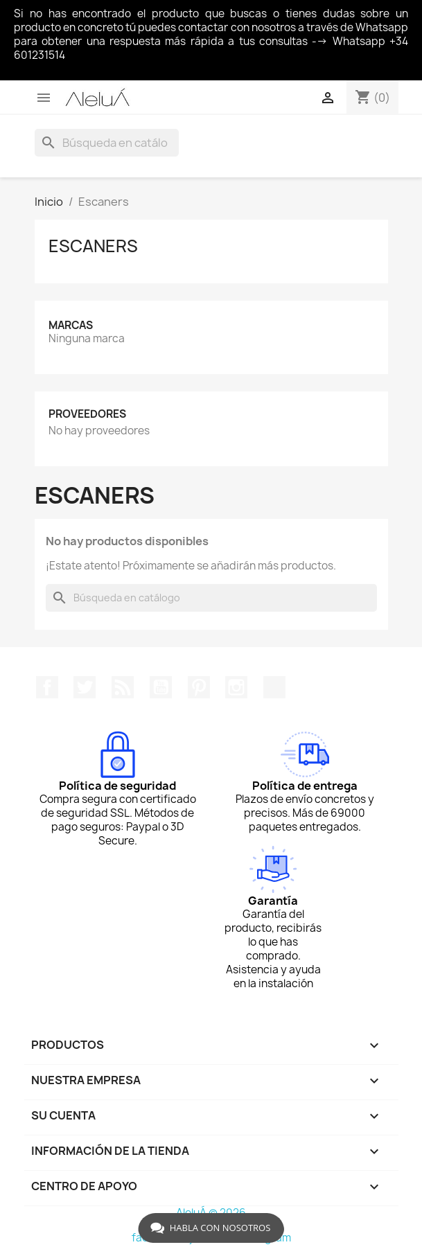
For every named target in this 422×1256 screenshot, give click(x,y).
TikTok (274, 687)
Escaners (93, 246)
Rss (123, 687)
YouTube (161, 687)
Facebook (47, 687)
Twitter (84, 687)
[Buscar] (107, 143)
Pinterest (199, 687)
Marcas (71, 325)
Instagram (236, 687)
